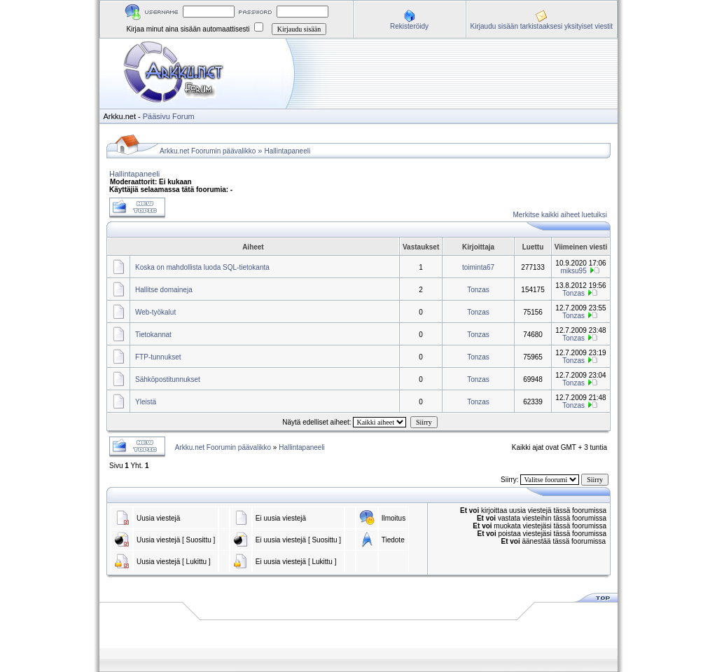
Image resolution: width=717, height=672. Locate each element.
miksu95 (574, 271)
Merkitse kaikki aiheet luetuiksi (560, 215)
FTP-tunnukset (158, 357)
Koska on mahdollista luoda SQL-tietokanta (202, 267)
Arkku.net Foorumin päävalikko (208, 151)
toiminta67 (478, 267)
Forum (183, 116)
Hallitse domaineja (164, 290)
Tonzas (478, 290)
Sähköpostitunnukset (167, 379)
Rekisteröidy (409, 26)
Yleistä (145, 402)
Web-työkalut (155, 312)
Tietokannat (153, 334)
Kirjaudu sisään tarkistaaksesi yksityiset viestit (542, 26)
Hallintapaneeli (288, 151)
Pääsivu (156, 116)
